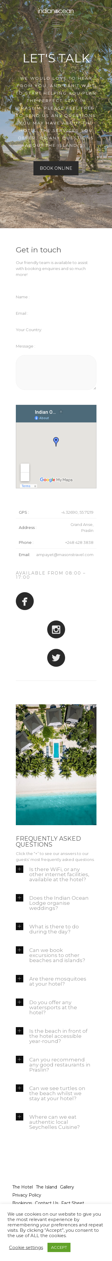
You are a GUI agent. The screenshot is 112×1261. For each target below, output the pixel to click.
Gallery (67, 1187)
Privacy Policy (26, 1195)
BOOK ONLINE (56, 168)
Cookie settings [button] (26, 1247)
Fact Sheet (72, 1203)
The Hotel (22, 1187)
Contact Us (46, 1203)
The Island (46, 1187)
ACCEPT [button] (59, 1247)
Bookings (22, 1203)
